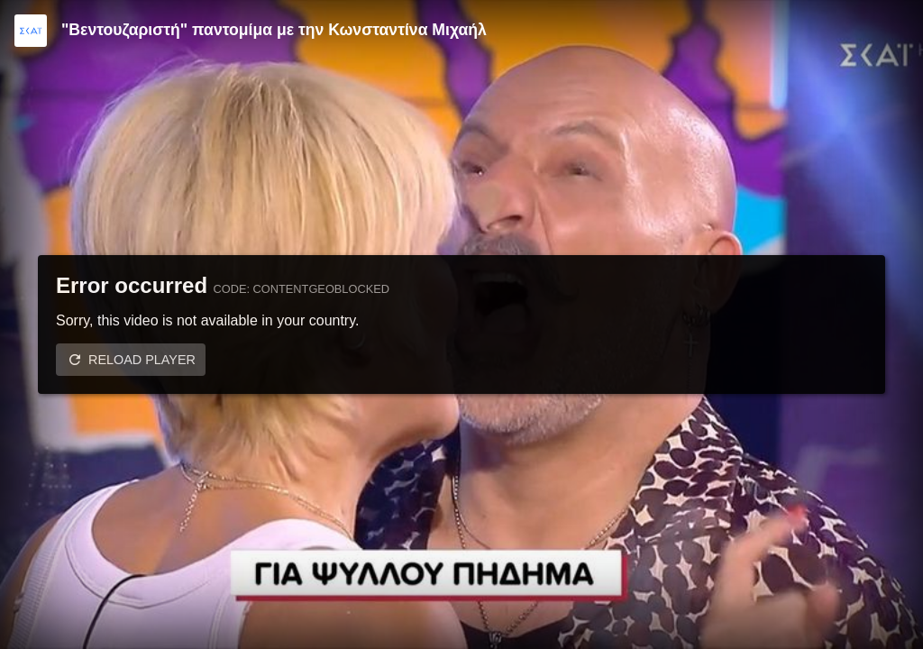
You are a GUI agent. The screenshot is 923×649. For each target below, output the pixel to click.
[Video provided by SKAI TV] (30, 30)
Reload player (142, 359)
